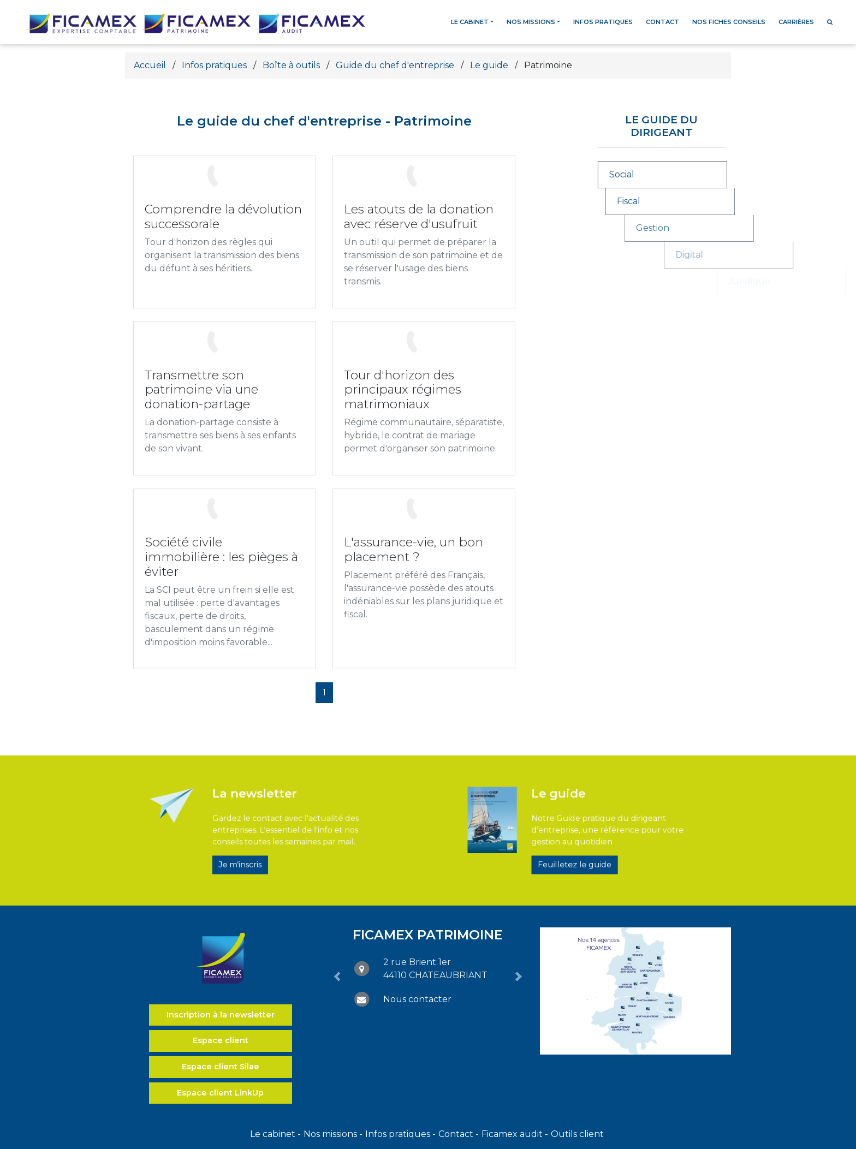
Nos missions (531, 22)
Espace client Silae (220, 1066)
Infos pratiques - (400, 1134)
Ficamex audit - (515, 1134)
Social (642, 174)
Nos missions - (333, 1134)
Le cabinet (470, 22)
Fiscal (675, 201)
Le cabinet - (275, 1134)
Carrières (796, 22)
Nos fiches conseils (728, 22)
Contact (662, 22)
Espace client (220, 1040)
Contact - (458, 1134)
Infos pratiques (603, 22)
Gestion (734, 228)
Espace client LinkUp (220, 1093)
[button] (337, 976)
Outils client (577, 1134)
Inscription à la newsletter (221, 1015)
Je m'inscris (255, 850)
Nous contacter (417, 999)
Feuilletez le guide (577, 850)
